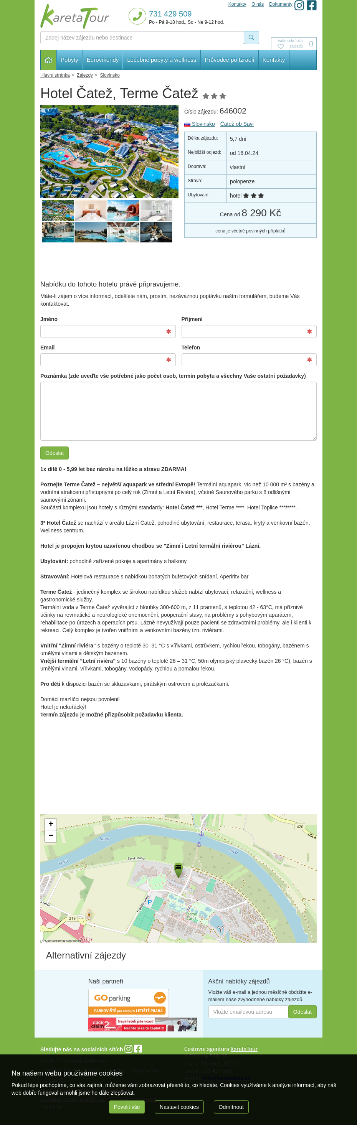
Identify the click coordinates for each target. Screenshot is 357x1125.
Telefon (191, 347)
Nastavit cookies (179, 1107)
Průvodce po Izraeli (229, 59)
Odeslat (54, 453)
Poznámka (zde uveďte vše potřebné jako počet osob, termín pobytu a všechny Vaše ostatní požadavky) (173, 376)
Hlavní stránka (48, 60)
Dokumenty (281, 4)
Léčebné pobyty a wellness (161, 59)
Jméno (49, 319)
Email (47, 347)
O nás (257, 4)
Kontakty (274, 59)
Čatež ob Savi (237, 124)
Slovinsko (199, 124)
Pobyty (69, 59)
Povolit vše (127, 1107)
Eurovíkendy (103, 59)
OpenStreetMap (55, 940)
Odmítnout (231, 1107)
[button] (178, 869)
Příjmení (192, 319)
